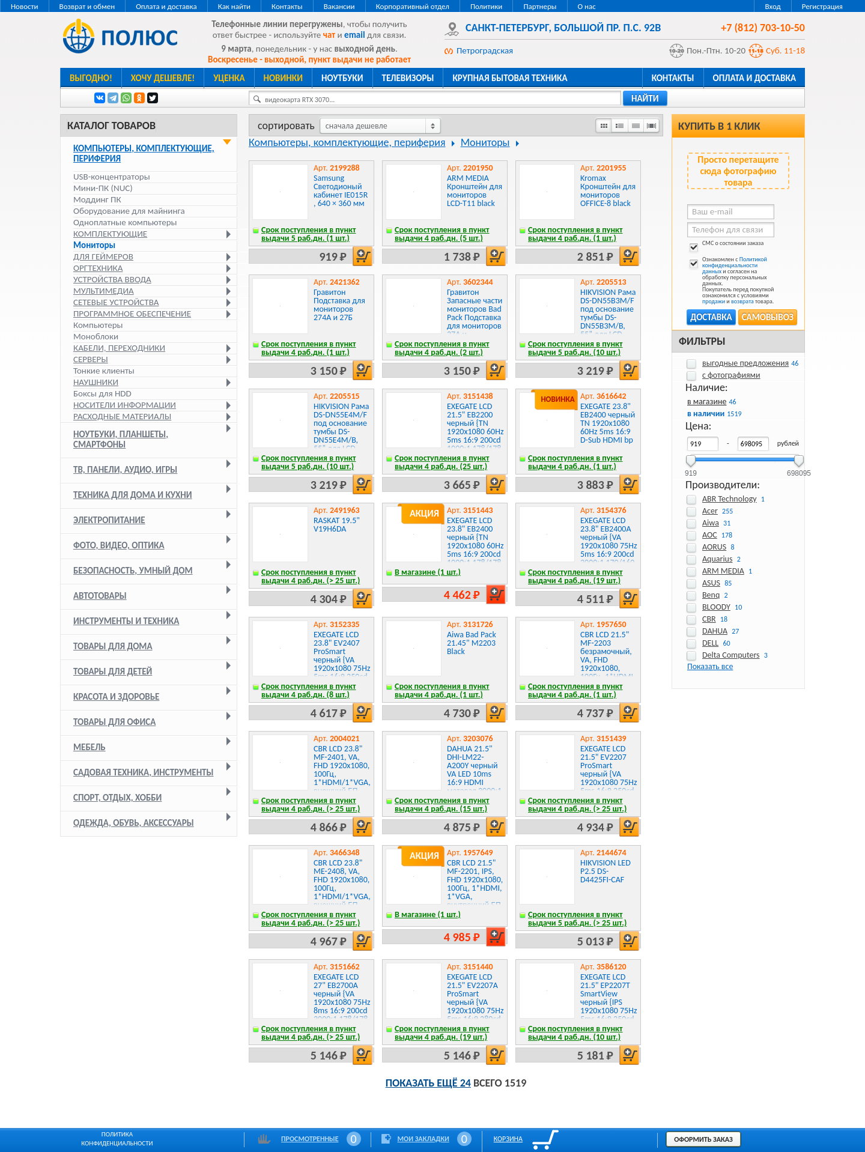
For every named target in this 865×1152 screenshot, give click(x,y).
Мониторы (94, 245)
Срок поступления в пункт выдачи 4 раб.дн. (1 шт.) (575, 234)
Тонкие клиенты (104, 370)
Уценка (228, 78)
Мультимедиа (103, 290)
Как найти (234, 6)
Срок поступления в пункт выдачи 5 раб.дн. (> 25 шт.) (577, 918)
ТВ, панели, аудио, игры (125, 469)
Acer (710, 511)
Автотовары (100, 595)
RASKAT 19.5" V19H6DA (337, 524)
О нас (587, 6)
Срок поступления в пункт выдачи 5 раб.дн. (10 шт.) (575, 348)
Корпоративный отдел (412, 6)
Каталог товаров (111, 125)
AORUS (714, 547)
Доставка (711, 317)
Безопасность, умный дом (133, 570)
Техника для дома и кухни (132, 495)
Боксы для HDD (102, 393)
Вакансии (339, 6)
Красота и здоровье (116, 696)
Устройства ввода (112, 279)
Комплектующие (110, 233)
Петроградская (485, 50)
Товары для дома (113, 646)
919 (691, 469)
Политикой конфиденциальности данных (734, 265)
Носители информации (124, 404)
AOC (709, 535)
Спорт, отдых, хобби (117, 797)
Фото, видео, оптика (119, 545)
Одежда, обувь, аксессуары (133, 822)
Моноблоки (95, 336)
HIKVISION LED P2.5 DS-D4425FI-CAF (605, 871)
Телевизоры (408, 78)
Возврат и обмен (87, 6)
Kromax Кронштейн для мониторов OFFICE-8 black (608, 190)
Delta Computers (731, 655)
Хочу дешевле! (163, 78)
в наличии (705, 413)
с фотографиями (731, 375)
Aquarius (717, 559)
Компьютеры (98, 325)
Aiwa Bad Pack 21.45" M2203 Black (471, 642)
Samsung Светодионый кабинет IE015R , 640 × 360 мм (341, 190)
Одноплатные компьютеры (125, 222)
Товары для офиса (114, 722)
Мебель (89, 747)
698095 (799, 469)
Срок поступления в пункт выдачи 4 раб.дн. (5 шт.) (442, 234)
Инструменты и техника (126, 621)
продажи (713, 301)
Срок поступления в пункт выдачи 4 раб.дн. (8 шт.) (308, 690)
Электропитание (109, 520)
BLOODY (716, 607)
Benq (711, 595)
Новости (24, 6)
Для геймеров (103, 256)
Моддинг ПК (97, 199)
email (354, 34)
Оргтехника (98, 267)
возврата (742, 301)
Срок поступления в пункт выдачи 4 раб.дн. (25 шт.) (442, 462)
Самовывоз (768, 317)
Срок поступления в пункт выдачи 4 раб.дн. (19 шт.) (575, 576)
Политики (486, 6)
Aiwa (710, 523)
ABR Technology (729, 499)
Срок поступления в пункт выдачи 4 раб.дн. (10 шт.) (575, 1032)
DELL (710, 643)
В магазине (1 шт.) (428, 572)
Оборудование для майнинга (129, 210)
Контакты (287, 6)
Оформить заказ (703, 1139)
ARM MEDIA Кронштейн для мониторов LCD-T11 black (474, 190)
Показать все (710, 666)
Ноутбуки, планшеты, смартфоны (120, 439)
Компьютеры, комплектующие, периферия (143, 153)
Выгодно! (91, 78)
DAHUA (714, 631)
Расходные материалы (122, 416)
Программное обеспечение (132, 313)
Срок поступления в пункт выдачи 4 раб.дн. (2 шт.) (442, 348)
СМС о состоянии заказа (725, 245)
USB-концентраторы (111, 176)
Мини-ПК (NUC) (103, 188)
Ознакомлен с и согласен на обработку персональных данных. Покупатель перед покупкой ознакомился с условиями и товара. (730, 280)
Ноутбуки (342, 78)
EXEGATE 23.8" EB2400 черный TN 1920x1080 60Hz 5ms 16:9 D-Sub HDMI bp (607, 423)
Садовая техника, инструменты (143, 772)
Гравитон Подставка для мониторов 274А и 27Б (339, 305)
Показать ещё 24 (428, 1083)
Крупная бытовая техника (509, 78)
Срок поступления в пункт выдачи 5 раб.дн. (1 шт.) (308, 234)
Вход (772, 6)
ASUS (711, 583)
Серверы (90, 359)
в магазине (706, 401)
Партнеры (539, 6)
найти (645, 98)
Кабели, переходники (119, 347)
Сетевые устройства (116, 302)
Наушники (95, 382)
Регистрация (822, 6)
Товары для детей (112, 671)
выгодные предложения (745, 363)
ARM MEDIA (723, 571)
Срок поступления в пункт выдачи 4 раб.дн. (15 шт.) (442, 804)
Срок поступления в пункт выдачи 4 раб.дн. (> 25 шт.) (310, 576)
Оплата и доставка (166, 6)
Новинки (283, 78)
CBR (709, 619)
